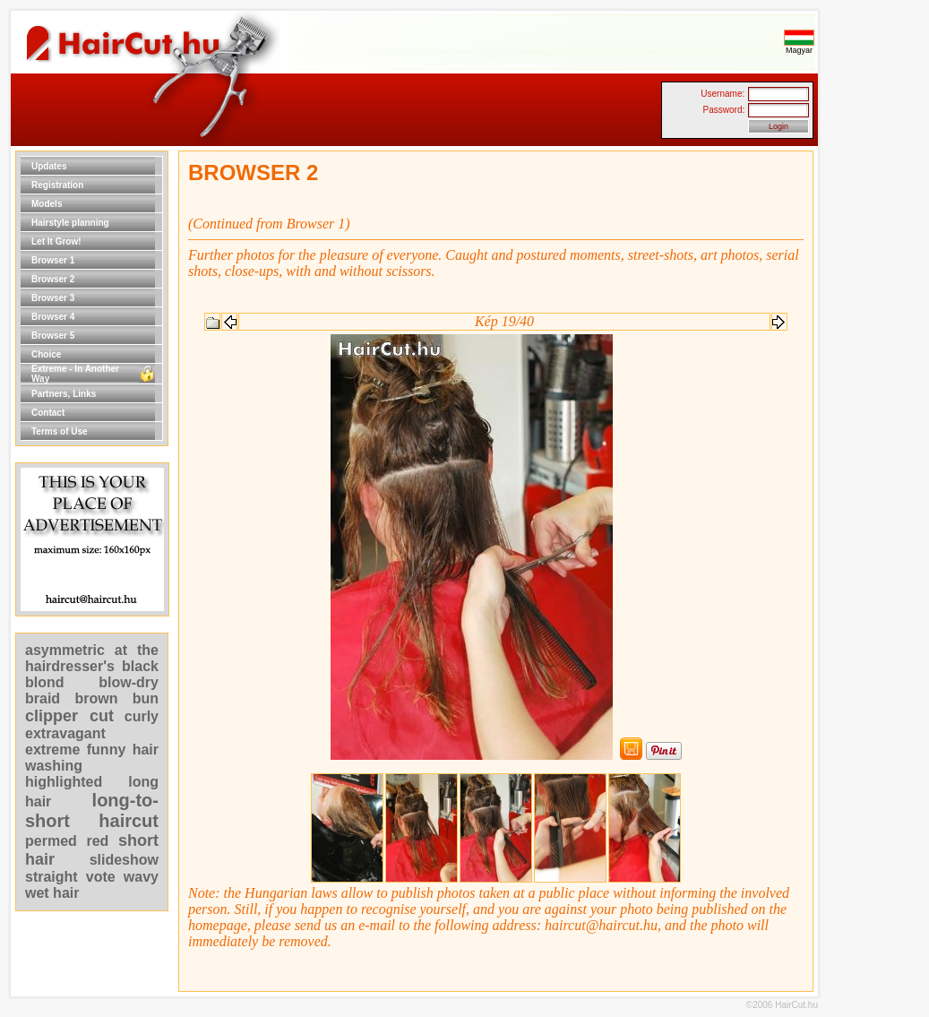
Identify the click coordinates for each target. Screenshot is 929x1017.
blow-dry (129, 682)
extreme (52, 749)
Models (46, 204)
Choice (46, 354)
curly (142, 716)
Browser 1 (52, 260)
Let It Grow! (56, 241)
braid (42, 698)
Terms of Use (59, 431)
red (97, 841)
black (140, 666)
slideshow (124, 859)
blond (45, 682)
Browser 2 (52, 279)
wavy (141, 876)
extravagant (65, 733)
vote (101, 876)
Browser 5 (52, 335)
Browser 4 (52, 317)
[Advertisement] (875, 419)
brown (95, 698)
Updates (48, 166)
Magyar (799, 47)
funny (106, 749)
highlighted (63, 781)
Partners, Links (63, 394)
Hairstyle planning (70, 223)
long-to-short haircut (92, 810)
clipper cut (69, 716)
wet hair (52, 893)
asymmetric (70, 650)
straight (51, 876)
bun (146, 698)
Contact (48, 413)
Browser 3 (52, 298)
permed (51, 841)
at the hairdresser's (92, 658)
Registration (57, 185)
